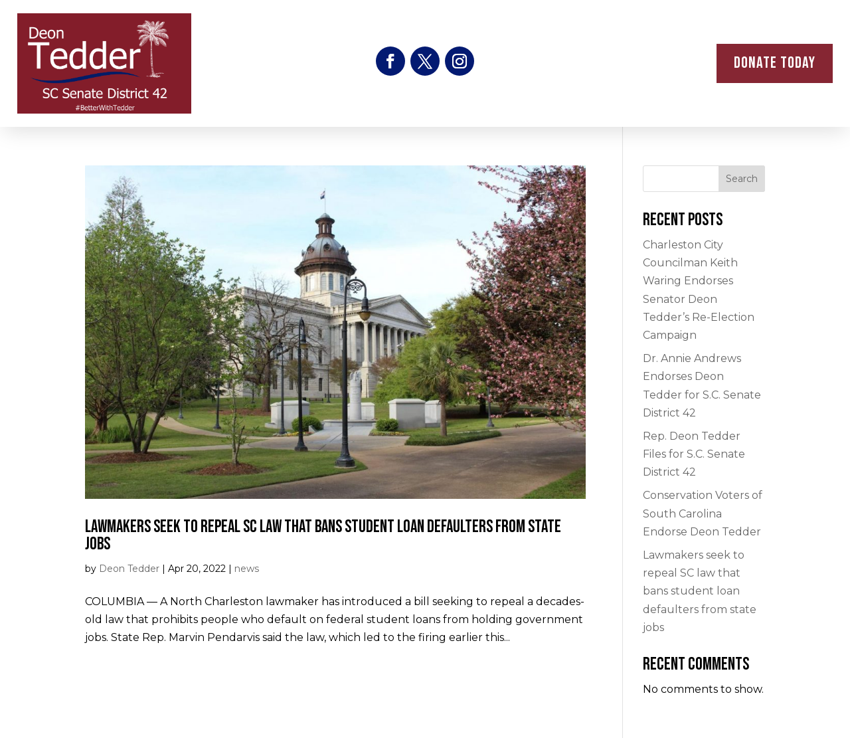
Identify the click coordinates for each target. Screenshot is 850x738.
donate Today (774, 62)
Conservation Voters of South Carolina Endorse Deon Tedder (702, 513)
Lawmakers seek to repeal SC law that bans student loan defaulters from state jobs (323, 536)
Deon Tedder (129, 569)
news (246, 569)
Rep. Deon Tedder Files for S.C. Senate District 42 (694, 454)
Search (742, 179)
